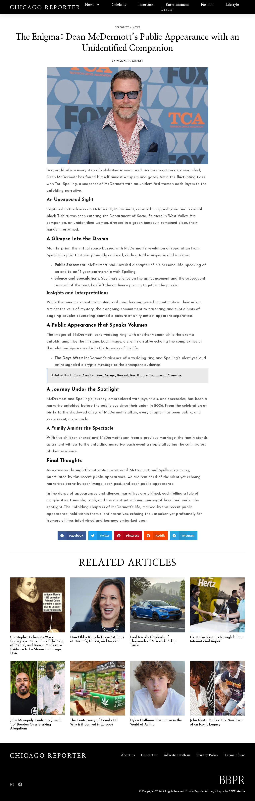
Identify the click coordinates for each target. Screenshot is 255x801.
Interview (146, 5)
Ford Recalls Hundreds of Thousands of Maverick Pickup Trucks (153, 641)
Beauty (167, 9)
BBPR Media (237, 791)
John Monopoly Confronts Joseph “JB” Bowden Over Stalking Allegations (35, 724)
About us (128, 755)
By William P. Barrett (127, 61)
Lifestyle (232, 5)
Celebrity (119, 5)
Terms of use (235, 755)
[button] (72, 535)
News (92, 4)
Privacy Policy (208, 755)
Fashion (207, 5)
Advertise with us (177, 755)
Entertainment (177, 5)
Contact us (149, 755)
